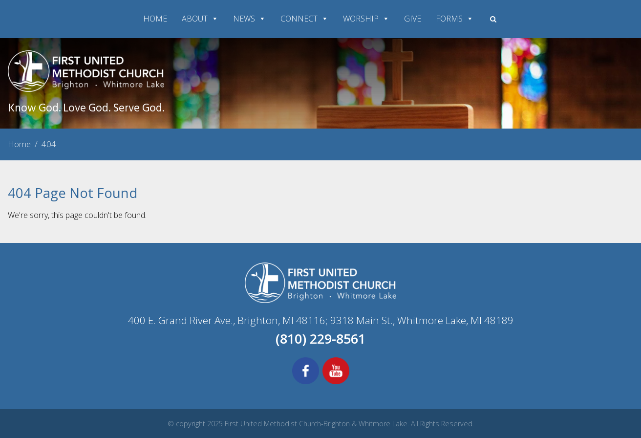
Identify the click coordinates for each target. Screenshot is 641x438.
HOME (155, 18)
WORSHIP (366, 18)
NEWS (249, 18)
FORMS (454, 18)
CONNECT (304, 18)
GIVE (412, 18)
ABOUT (200, 18)
